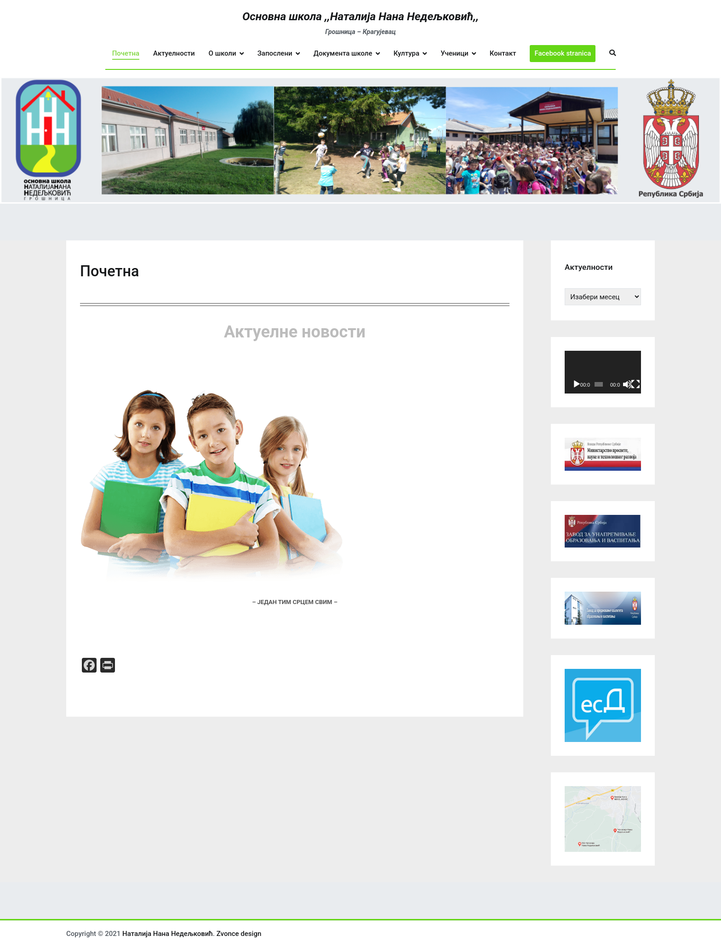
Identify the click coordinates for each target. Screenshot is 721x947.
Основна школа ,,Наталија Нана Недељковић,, (360, 16)
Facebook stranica (562, 53)
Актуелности (174, 53)
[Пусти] (576, 384)
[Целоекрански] (635, 384)
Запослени (275, 53)
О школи (222, 53)
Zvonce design (239, 934)
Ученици (454, 53)
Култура (406, 53)
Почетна (125, 53)
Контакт (503, 53)
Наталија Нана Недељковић (167, 934)
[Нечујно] (627, 384)
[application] (603, 372)
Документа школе (343, 53)
